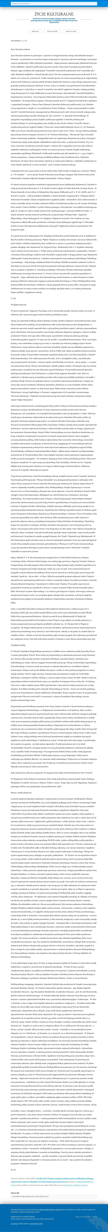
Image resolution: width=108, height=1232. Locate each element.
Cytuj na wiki (15, 1193)
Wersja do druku (71, 31)
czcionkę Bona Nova (36, 1224)
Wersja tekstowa (52, 31)
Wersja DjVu (35, 31)
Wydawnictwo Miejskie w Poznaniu (76, 1185)
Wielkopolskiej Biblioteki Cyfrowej (50, 1209)
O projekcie (14, 1224)
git (78, 1216)
